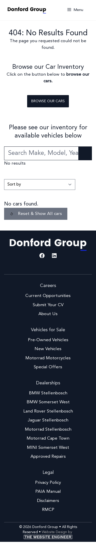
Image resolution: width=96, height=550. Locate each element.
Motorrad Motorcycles (48, 358)
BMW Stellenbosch (48, 393)
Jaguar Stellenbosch (48, 420)
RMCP (48, 510)
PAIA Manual (48, 491)
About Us (48, 314)
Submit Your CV (48, 305)
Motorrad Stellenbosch (48, 429)
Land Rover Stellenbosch (48, 411)
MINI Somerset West (48, 447)
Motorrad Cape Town (48, 438)
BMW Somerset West (48, 402)
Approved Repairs (48, 456)
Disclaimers (48, 501)
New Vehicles (48, 349)
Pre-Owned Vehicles (48, 340)
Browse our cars (48, 101)
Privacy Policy (48, 482)
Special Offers (48, 367)
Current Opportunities (48, 296)
